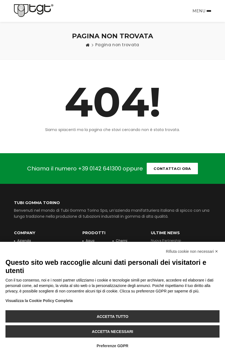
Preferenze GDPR (112, 346)
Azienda (24, 240)
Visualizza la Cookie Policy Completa (39, 300)
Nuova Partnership (166, 240)
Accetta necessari (112, 331)
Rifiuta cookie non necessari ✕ (192, 251)
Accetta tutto (112, 316)
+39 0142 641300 (99, 168)
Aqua (90, 240)
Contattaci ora (172, 168)
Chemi (121, 240)
